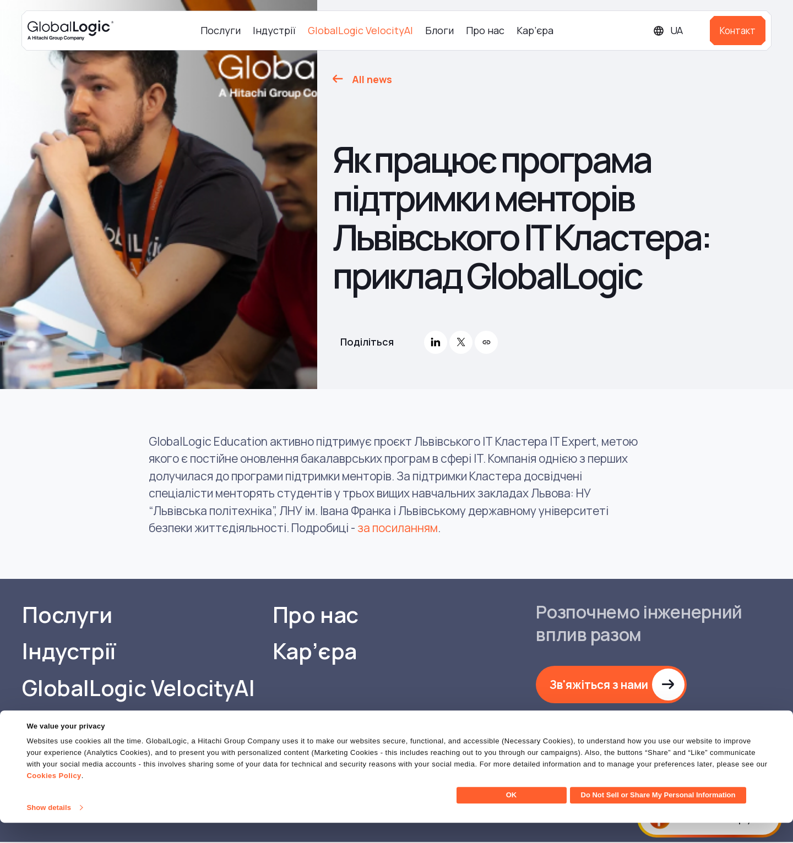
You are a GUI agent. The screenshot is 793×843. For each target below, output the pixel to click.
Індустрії (274, 30)
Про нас (485, 30)
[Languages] (677, 30)
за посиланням (397, 527)
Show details (48, 828)
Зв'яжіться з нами (600, 684)
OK (511, 815)
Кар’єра (535, 30)
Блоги (439, 30)
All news (372, 79)
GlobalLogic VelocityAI (360, 30)
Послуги (220, 30)
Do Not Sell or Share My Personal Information (658, 815)
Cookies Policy (53, 796)
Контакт (738, 30)
